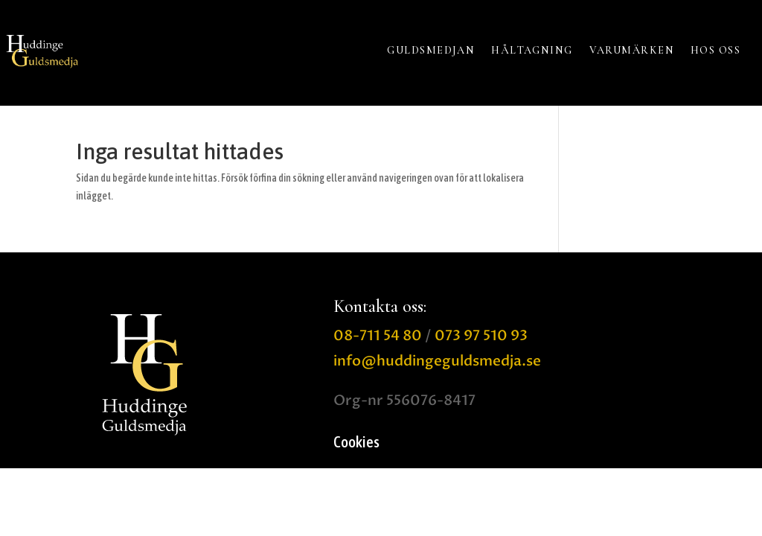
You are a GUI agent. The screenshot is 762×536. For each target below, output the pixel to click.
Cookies (356, 443)
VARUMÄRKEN (631, 50)
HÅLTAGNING (531, 50)
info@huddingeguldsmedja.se (437, 361)
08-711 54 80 (377, 335)
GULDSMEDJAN (431, 50)
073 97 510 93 (481, 335)
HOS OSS (715, 50)
